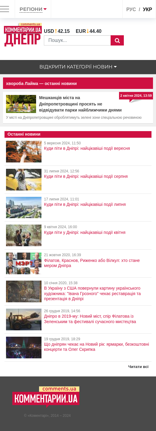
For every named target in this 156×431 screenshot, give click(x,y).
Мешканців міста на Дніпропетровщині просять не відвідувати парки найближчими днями (80, 104)
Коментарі (38, 416)
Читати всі (138, 366)
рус (131, 9)
